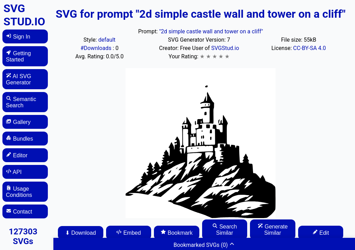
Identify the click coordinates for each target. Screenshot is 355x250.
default (106, 39)
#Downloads (96, 48)
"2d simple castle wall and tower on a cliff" (211, 31)
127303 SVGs (23, 236)
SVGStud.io (225, 48)
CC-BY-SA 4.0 (309, 48)
